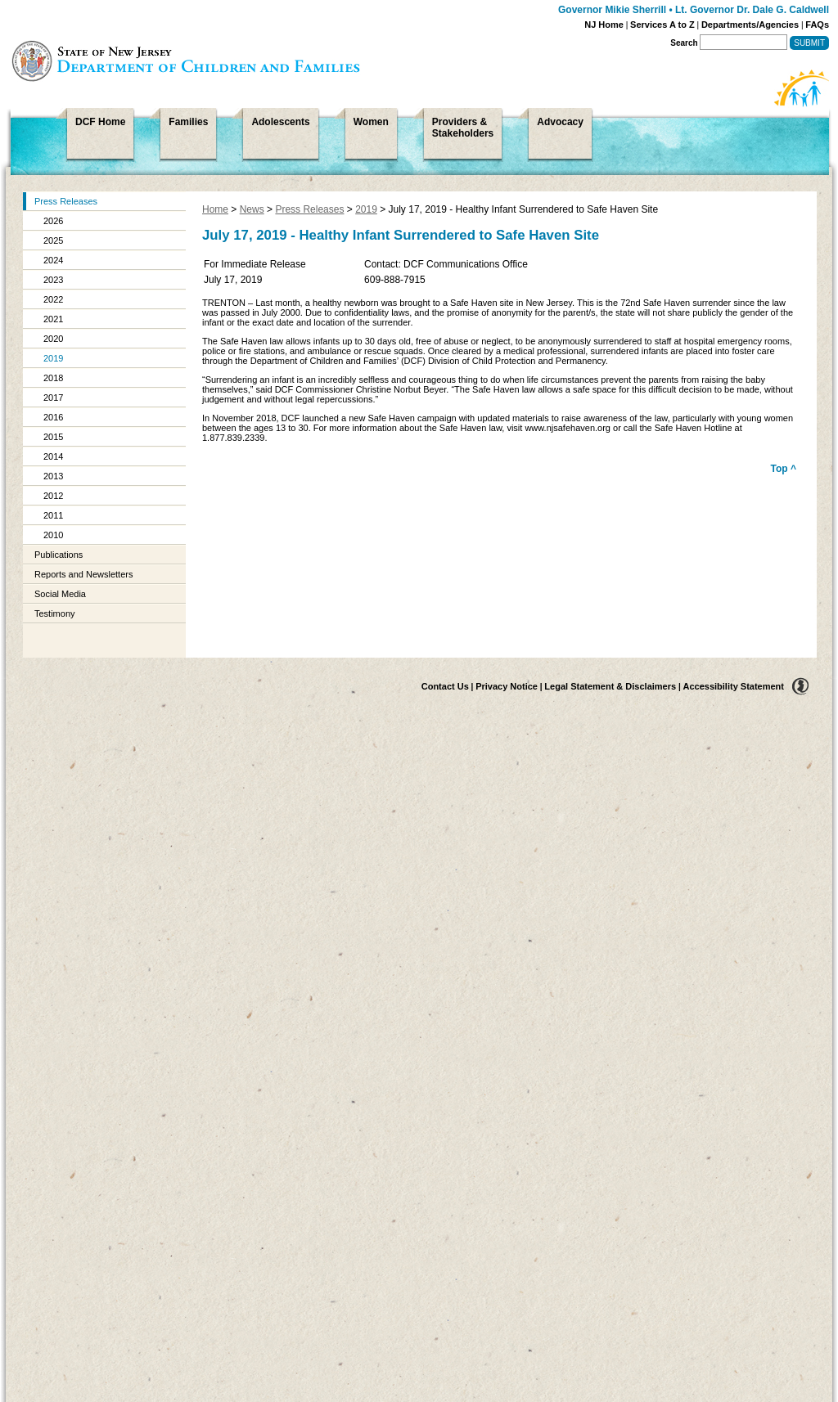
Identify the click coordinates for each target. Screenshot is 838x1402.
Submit (809, 42)
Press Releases (65, 201)
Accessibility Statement (734, 686)
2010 (53, 535)
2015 (53, 437)
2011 (53, 515)
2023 (53, 280)
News (252, 209)
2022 (53, 299)
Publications (58, 554)
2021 (53, 319)
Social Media (60, 594)
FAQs (817, 24)
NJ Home (604, 24)
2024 (53, 260)
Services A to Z (662, 24)
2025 (53, 240)
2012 (53, 496)
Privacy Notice (506, 686)
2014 (53, 456)
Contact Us (445, 686)
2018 (53, 378)
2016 (53, 417)
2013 (53, 476)
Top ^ (783, 468)
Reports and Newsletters (83, 574)
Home (215, 209)
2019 (53, 358)
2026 (53, 221)
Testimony (54, 613)
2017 (53, 397)
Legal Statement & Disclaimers (610, 686)
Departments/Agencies (750, 24)
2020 (53, 339)
